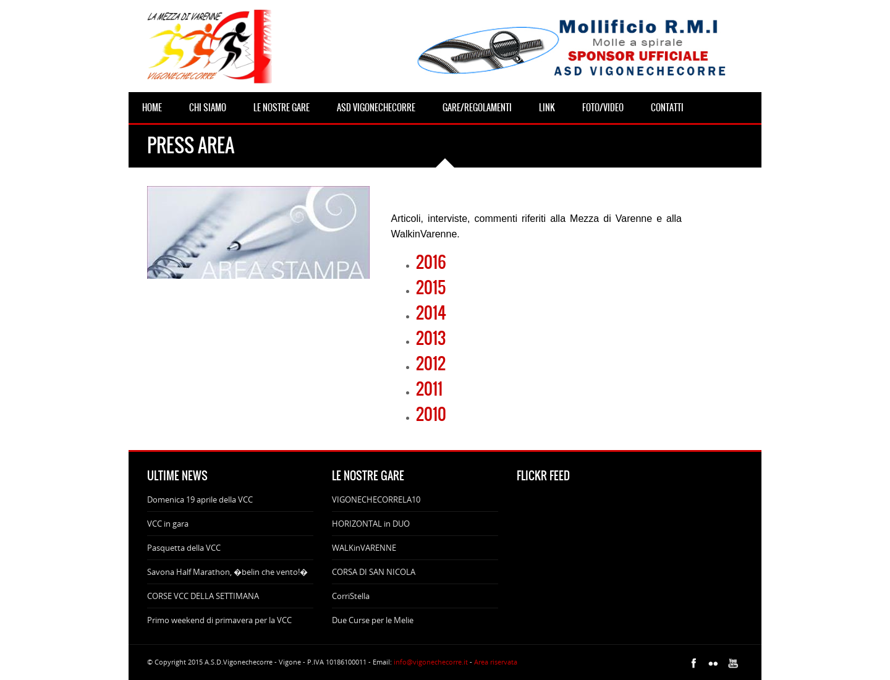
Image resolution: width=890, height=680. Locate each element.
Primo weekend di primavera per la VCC (219, 620)
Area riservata (495, 661)
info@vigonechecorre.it (431, 661)
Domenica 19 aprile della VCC (200, 499)
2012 (431, 363)
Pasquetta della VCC (184, 547)
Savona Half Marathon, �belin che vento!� (227, 571)
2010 (431, 414)
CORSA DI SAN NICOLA (373, 571)
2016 (431, 262)
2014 (431, 312)
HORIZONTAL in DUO (371, 523)
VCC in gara (168, 523)
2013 (431, 338)
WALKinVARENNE (364, 547)
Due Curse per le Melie (372, 620)
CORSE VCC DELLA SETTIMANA (203, 595)
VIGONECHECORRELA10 (376, 499)
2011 (429, 388)
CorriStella (351, 595)
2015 (431, 287)
